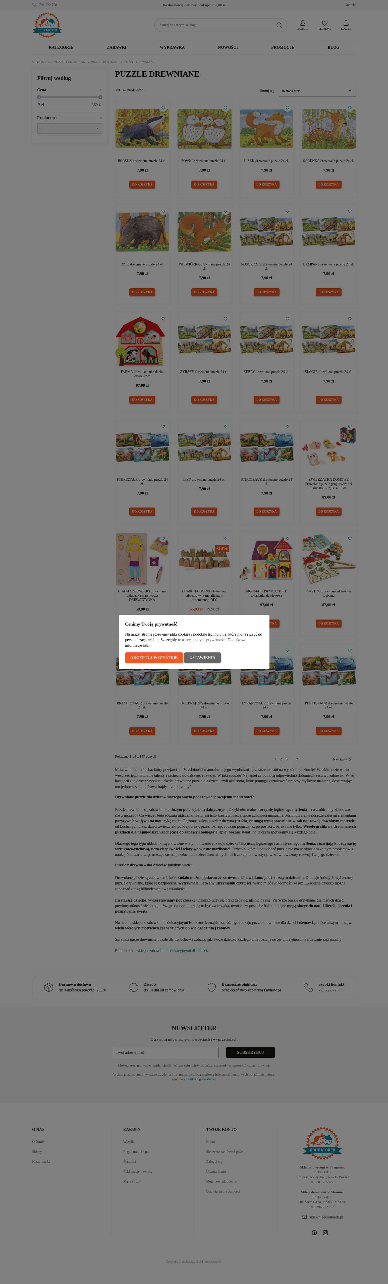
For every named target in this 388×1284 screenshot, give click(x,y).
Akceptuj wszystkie (154, 657)
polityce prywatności (209, 639)
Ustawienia (202, 657)
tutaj (146, 645)
